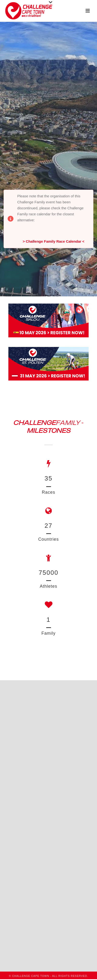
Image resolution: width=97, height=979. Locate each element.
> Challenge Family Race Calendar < (54, 241)
